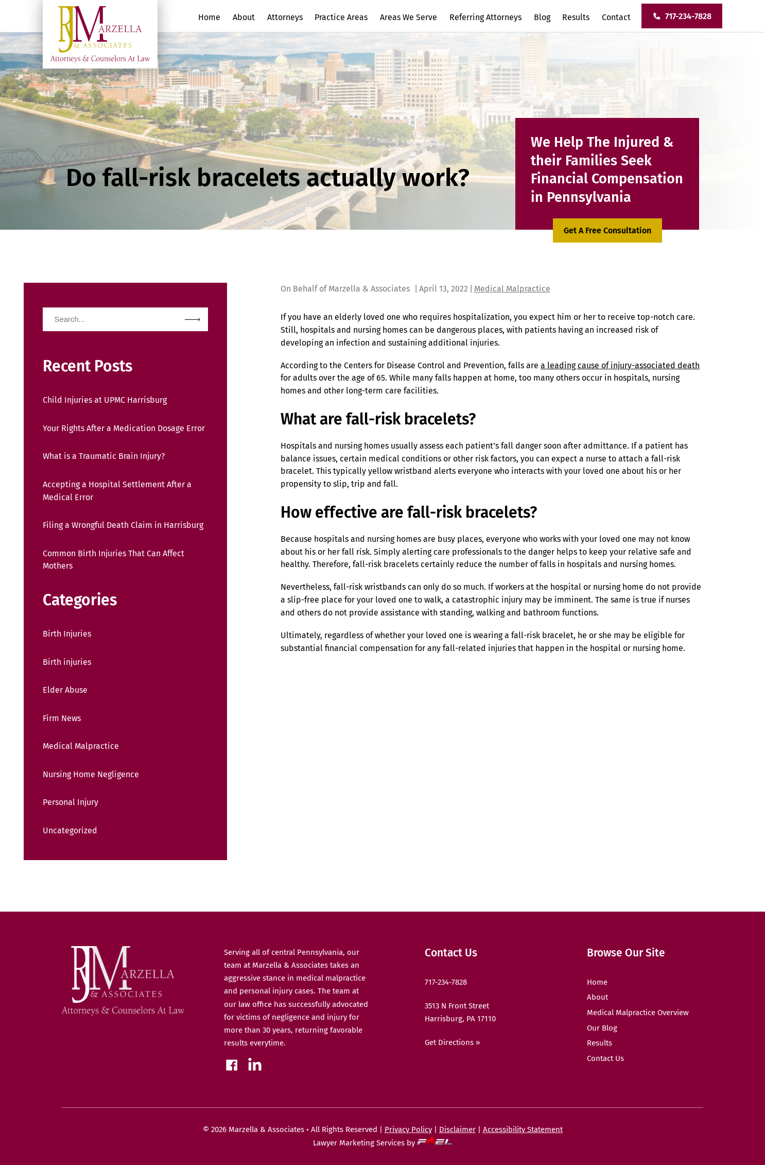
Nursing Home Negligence (91, 774)
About (244, 17)
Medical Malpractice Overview (638, 1012)
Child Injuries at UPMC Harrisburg (105, 400)
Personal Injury (70, 802)
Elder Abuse (65, 690)
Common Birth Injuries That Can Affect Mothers (113, 560)
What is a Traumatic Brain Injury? (104, 456)
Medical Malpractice (81, 746)
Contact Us (605, 1058)
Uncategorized (70, 830)
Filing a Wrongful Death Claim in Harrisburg (123, 525)
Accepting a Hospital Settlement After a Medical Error (117, 490)
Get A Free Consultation (607, 230)
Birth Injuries (67, 634)
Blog (542, 17)
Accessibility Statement (523, 1129)
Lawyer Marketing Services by (382, 1142)
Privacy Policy (408, 1129)
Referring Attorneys (485, 17)
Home (209, 17)
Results (575, 17)
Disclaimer (457, 1129)
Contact (616, 17)
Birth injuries (67, 662)
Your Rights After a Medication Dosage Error (124, 428)
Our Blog (602, 1028)
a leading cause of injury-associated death (620, 365)
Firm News (62, 718)
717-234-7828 (681, 16)
